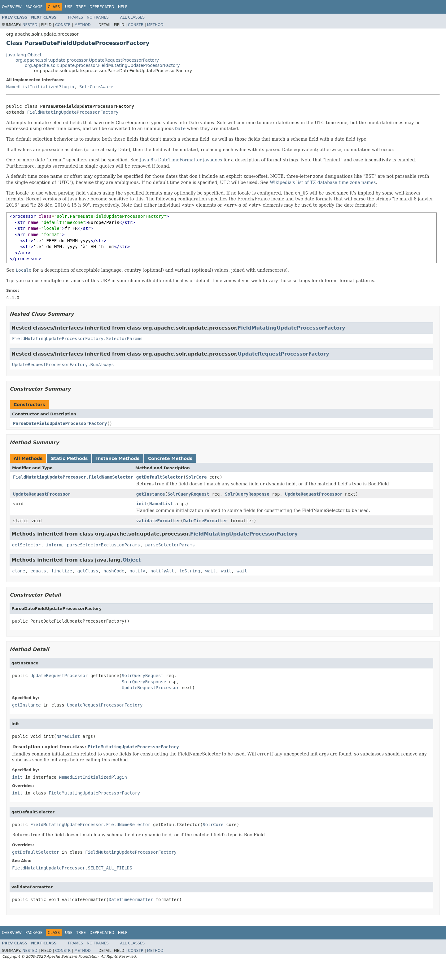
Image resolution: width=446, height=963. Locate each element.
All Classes (132, 17)
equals (38, 570)
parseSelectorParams (170, 544)
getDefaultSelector (159, 477)
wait (210, 570)
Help (123, 7)
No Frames (98, 17)
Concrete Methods (170, 458)
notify (137, 570)
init (141, 503)
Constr (63, 25)
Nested (29, 25)
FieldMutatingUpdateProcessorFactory (72, 112)
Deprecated (102, 7)
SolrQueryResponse (247, 494)
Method (82, 25)
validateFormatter (158, 520)
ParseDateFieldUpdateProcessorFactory (60, 423)
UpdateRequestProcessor (41, 494)
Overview (12, 7)
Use (68, 7)
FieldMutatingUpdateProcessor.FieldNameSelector (73, 477)
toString (189, 570)
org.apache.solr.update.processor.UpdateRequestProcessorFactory (87, 60)
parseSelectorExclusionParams (103, 544)
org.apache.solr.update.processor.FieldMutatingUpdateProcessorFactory (102, 65)
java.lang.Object (24, 54)
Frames (75, 17)
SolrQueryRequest (188, 494)
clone (18, 570)
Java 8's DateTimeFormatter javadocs (181, 159)
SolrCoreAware (96, 86)
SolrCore (196, 477)
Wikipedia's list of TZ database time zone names (323, 182)
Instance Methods (117, 458)
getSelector (26, 544)
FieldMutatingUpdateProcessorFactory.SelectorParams (77, 338)
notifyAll (162, 570)
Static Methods (69, 458)
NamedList (161, 503)
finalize (61, 570)
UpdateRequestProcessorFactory (283, 354)
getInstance (150, 494)
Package (33, 7)
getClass (87, 570)
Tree (81, 7)
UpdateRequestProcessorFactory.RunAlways (63, 364)
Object (132, 560)
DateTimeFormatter (205, 520)
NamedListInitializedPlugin (40, 86)
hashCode (113, 570)
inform (54, 544)
